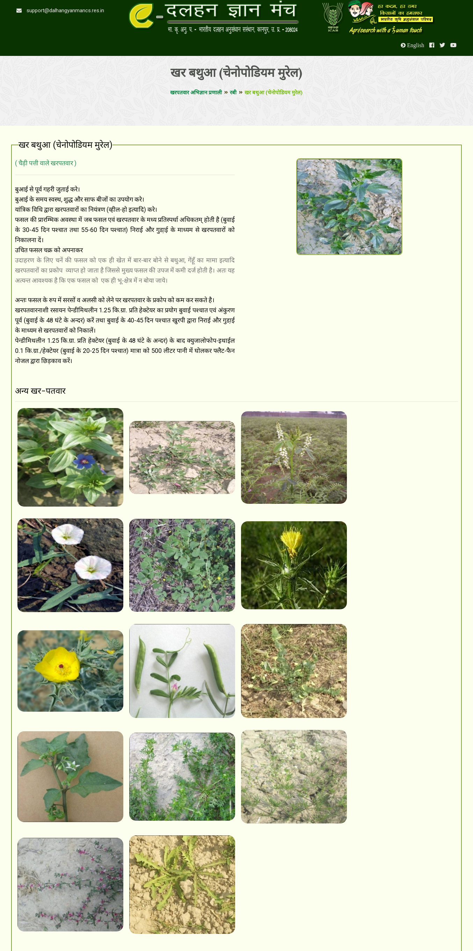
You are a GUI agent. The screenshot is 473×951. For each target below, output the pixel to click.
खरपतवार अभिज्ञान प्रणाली (196, 92)
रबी (233, 92)
